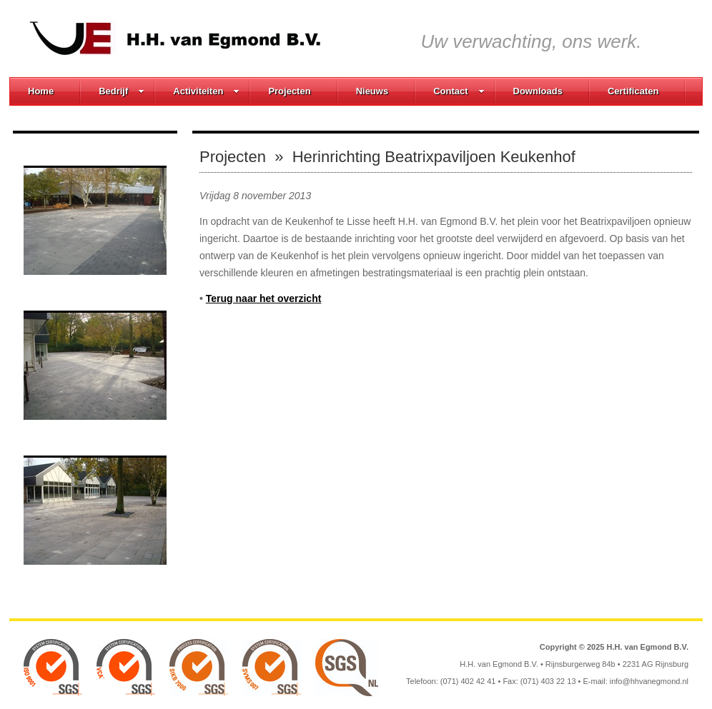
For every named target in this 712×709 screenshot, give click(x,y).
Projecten (289, 91)
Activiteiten (206, 91)
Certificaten (633, 91)
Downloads (538, 91)
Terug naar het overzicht (264, 298)
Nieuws (372, 91)
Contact (458, 91)
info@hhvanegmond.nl (649, 681)
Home (41, 91)
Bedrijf (121, 91)
